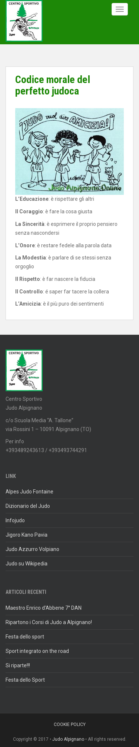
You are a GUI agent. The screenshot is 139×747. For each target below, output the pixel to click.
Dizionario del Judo (28, 506)
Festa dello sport (25, 637)
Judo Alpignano (68, 739)
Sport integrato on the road (37, 651)
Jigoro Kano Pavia (26, 535)
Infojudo (15, 520)
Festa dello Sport (25, 680)
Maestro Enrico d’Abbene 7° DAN (44, 608)
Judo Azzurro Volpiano (32, 549)
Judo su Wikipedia (26, 564)
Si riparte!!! (18, 665)
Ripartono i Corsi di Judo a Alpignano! (49, 622)
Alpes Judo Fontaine (29, 492)
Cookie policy (70, 724)
